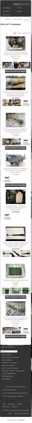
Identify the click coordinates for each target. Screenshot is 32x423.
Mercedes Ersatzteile (8, 365)
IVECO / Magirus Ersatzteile (10, 357)
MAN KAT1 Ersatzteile (10, 363)
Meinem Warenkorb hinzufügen (15, 71)
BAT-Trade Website (10, 390)
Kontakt (19, 11)
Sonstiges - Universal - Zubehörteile (13, 371)
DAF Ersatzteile (6, 355)
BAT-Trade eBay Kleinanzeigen (13, 396)
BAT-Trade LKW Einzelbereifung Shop (16, 393)
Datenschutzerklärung (22, 413)
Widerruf (15, 407)
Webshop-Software (16, 420)
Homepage (6, 8)
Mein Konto (6, 15)
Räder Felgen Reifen (9, 373)
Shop (19, 8)
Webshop (8, 19)
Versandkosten (6, 379)
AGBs (10, 413)
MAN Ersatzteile (7, 360)
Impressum (6, 11)
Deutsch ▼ (17, 4)
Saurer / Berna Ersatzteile (10, 368)
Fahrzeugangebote (8, 376)
